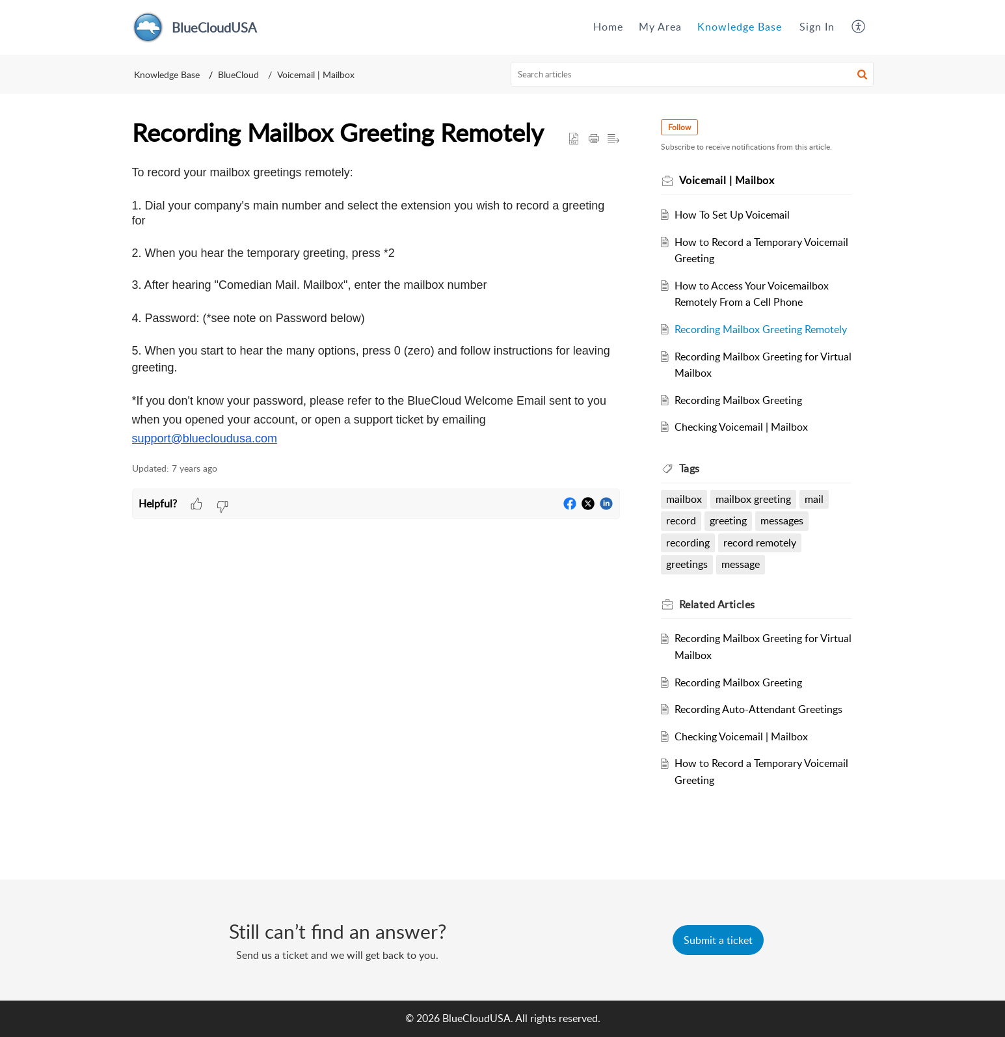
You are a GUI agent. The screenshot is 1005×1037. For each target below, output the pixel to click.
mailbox (685, 499)
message (740, 564)
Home (608, 27)
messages (781, 520)
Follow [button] (680, 127)
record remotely (759, 542)
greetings (687, 564)
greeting (728, 520)
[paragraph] (376, 306)
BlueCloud (238, 74)
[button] (859, 27)
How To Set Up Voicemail (732, 215)
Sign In (817, 27)
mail (814, 499)
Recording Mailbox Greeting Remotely (761, 329)
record (682, 520)
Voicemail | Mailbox (316, 74)
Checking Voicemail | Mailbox (741, 427)
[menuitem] (608, 27)
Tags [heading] (690, 468)
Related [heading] (718, 604)
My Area (660, 27)
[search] (692, 74)
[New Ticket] (718, 940)
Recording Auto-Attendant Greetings (758, 709)
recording (688, 542)
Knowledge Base (739, 27)
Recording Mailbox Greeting (738, 400)
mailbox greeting (753, 499)
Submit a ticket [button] (718, 940)
